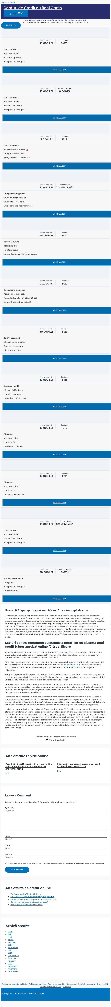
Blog (7, 773)
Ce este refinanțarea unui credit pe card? (29, 902)
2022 (10, 963)
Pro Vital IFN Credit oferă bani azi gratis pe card (32, 896)
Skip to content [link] (8, 2)
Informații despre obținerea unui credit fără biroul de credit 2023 (79, 765)
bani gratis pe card (71, 665)
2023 (10, 953)
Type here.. (10, 807)
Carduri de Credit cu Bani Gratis (33, 8)
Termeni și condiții (56, 984)
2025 (10, 932)
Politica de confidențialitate (14, 984)
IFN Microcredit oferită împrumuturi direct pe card (33, 899)
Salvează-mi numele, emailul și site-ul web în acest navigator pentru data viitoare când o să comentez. (56, 863)
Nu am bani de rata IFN (50, 986)
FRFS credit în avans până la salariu (26, 904)
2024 (10, 945)
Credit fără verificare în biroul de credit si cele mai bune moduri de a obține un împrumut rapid (28, 766)
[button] (11, 25)
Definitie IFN (102, 984)
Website (8, 854)
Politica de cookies (37, 984)
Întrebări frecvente (86, 984)
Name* (8, 836)
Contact (67, 986)
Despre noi (71, 984)
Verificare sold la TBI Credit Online (25, 894)
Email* (8, 845)
